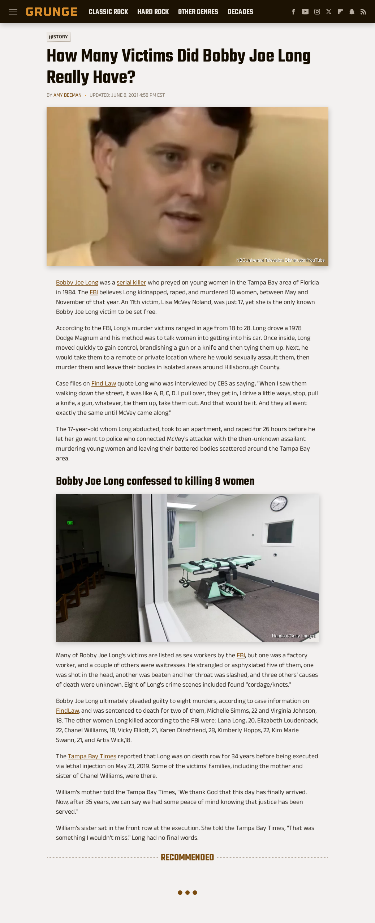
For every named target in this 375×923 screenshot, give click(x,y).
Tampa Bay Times (92, 756)
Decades (240, 11)
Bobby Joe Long (77, 282)
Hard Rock (153, 11)
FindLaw (67, 710)
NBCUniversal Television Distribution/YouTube (280, 260)
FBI (94, 292)
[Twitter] (329, 11)
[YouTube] (305, 11)
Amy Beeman (67, 95)
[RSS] (363, 11)
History (58, 36)
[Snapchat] (352, 11)
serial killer (131, 282)
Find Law (103, 383)
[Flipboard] (340, 11)
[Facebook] (293, 11)
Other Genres (198, 11)
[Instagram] (317, 11)
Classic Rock (108, 11)
